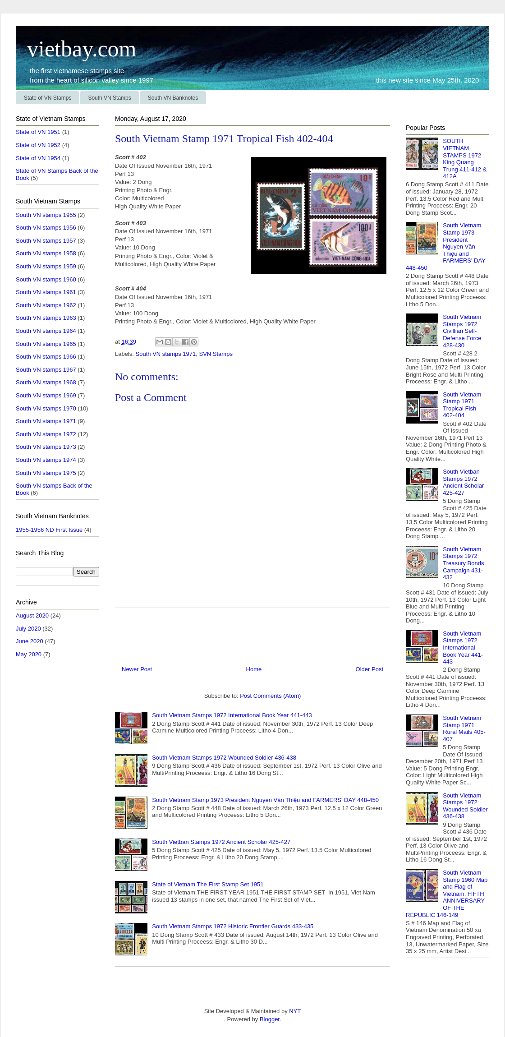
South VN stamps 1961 (46, 292)
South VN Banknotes (173, 98)
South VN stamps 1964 (46, 330)
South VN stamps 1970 (46, 408)
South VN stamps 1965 (46, 344)
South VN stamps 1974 (46, 459)
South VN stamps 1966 (46, 356)
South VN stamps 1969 (46, 395)
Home (254, 669)
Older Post (369, 669)
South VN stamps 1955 (46, 215)
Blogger (270, 1019)
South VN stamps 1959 (46, 266)
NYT (294, 1011)
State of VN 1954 (38, 158)
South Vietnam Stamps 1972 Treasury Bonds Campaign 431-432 (463, 563)
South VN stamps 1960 (46, 279)
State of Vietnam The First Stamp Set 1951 (207, 884)
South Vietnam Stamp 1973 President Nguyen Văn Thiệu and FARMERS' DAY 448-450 (265, 800)
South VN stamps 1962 (46, 305)
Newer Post (137, 669)
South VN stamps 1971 (166, 353)
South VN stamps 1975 (46, 473)
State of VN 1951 (38, 132)
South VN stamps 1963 (46, 317)
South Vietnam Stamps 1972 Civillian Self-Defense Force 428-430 (462, 330)
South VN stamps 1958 (46, 253)
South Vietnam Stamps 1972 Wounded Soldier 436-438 (224, 757)
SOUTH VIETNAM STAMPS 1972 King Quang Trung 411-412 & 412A (465, 159)
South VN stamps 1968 (46, 382)
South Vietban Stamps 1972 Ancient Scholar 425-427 (221, 842)
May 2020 (28, 654)
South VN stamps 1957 (46, 240)
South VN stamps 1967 (46, 369)
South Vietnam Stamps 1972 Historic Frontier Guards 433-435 (232, 926)
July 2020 (28, 628)
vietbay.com (76, 48)
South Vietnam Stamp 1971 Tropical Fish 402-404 (462, 405)
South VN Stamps (109, 98)
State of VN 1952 (38, 145)
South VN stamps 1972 (46, 434)
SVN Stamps (215, 353)
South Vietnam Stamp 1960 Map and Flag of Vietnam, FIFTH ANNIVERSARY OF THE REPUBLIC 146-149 (446, 893)
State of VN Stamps (47, 98)
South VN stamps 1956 (46, 227)
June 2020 (29, 641)
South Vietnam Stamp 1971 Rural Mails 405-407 (464, 728)
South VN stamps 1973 (46, 446)
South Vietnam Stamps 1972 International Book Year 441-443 (232, 715)
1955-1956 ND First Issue (49, 529)
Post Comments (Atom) (270, 695)
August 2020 (32, 615)
